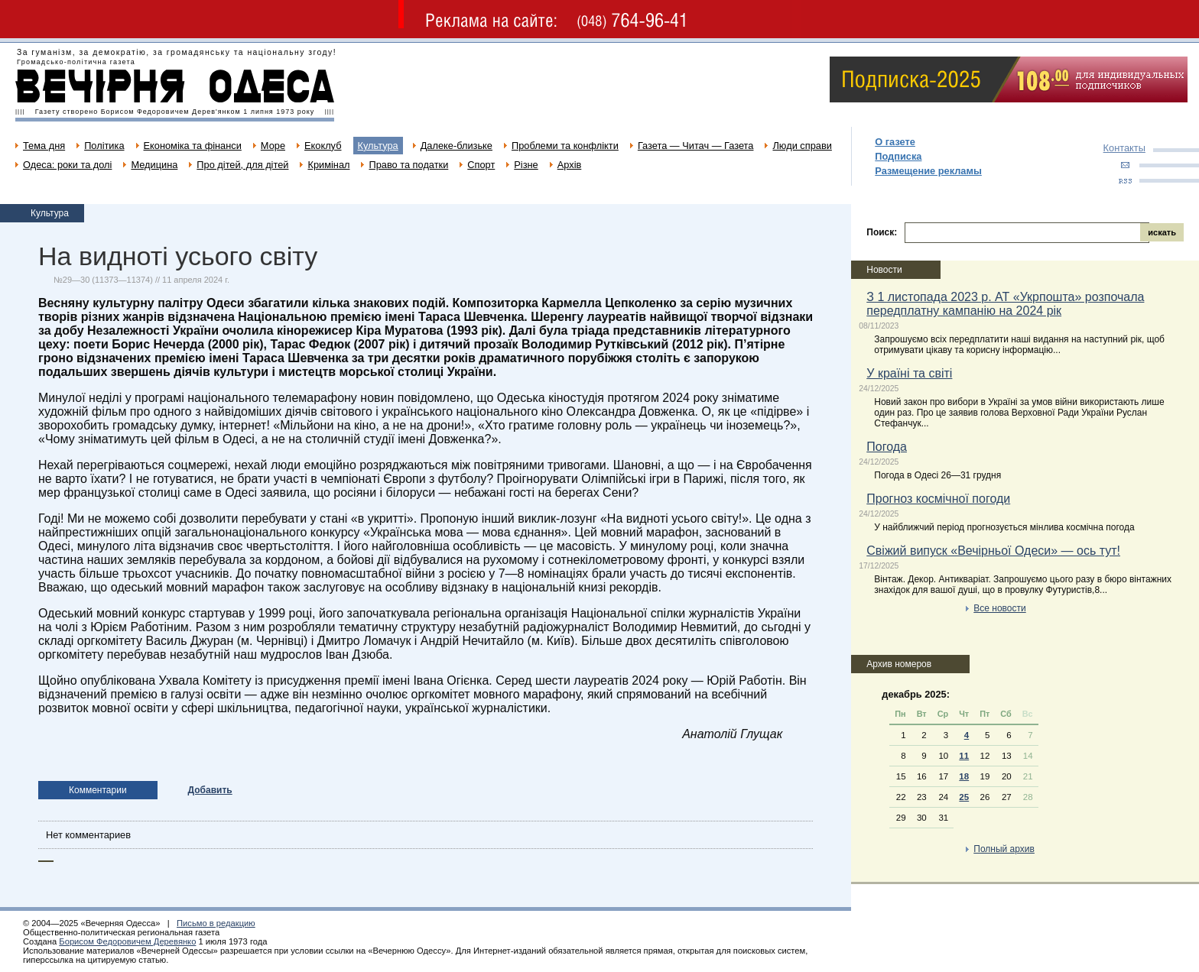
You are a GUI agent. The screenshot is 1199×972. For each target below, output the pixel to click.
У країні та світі (909, 373)
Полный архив (1004, 849)
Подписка (898, 156)
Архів (569, 164)
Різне (526, 164)
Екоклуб (322, 145)
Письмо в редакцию (216, 923)
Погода (886, 446)
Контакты (1124, 148)
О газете (895, 141)
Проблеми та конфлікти (565, 145)
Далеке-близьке (456, 145)
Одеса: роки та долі (67, 164)
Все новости (999, 608)
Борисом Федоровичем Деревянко (127, 941)
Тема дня (44, 145)
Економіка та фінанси (193, 145)
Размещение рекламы (928, 171)
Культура (378, 145)
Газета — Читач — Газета (696, 145)
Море (273, 145)
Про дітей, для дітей (242, 164)
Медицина (154, 164)
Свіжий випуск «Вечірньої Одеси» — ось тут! (993, 550)
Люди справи (801, 145)
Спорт (481, 164)
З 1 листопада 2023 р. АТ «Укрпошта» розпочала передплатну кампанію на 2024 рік (1005, 303)
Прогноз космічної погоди (938, 498)
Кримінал (328, 164)
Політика (104, 145)
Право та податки (408, 164)
